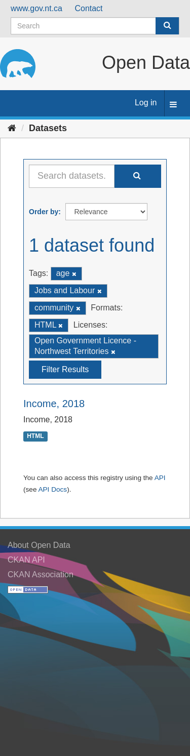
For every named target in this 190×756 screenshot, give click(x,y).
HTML (35, 436)
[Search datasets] (95, 25)
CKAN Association (40, 574)
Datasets (48, 128)
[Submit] (167, 25)
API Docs (52, 489)
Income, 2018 (54, 403)
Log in (146, 102)
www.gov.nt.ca (36, 8)
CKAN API (26, 559)
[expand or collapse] (173, 105)
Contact (88, 8)
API (160, 478)
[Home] (12, 128)
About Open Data (39, 545)
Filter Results (65, 369)
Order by (43, 212)
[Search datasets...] (72, 176)
